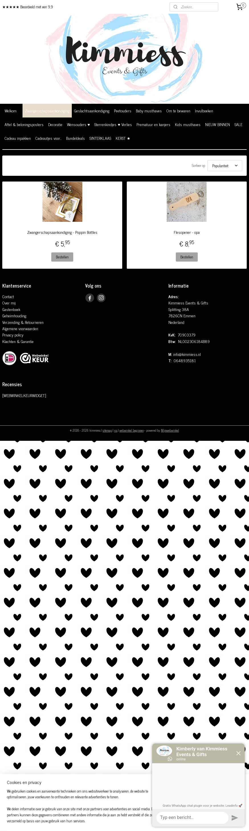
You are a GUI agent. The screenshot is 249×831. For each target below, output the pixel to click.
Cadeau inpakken (18, 138)
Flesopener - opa (187, 230)
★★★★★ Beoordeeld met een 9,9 (27, 7)
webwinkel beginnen (131, 428)
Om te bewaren (178, 110)
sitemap (107, 428)
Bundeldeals (75, 138)
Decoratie (55, 124)
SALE (238, 124)
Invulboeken (204, 110)
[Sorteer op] (225, 164)
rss (115, 428)
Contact (8, 294)
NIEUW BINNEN (217, 124)
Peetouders (122, 110)
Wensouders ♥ (78, 124)
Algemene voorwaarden (20, 326)
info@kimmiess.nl (187, 352)
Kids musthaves (188, 124)
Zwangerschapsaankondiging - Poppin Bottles (62, 230)
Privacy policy (12, 333)
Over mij (9, 301)
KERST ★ (123, 138)
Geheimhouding (14, 313)
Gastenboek (11, 307)
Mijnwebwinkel (170, 428)
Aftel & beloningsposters (24, 124)
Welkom (11, 110)
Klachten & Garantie (18, 339)
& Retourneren (32, 320)
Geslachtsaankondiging (91, 110)
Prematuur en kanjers (153, 124)
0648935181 (185, 358)
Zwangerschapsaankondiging (47, 110)
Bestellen (62, 255)
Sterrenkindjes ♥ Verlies (113, 124)
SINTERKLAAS (100, 138)
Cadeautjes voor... (48, 138)
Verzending (11, 320)
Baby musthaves (149, 110)
